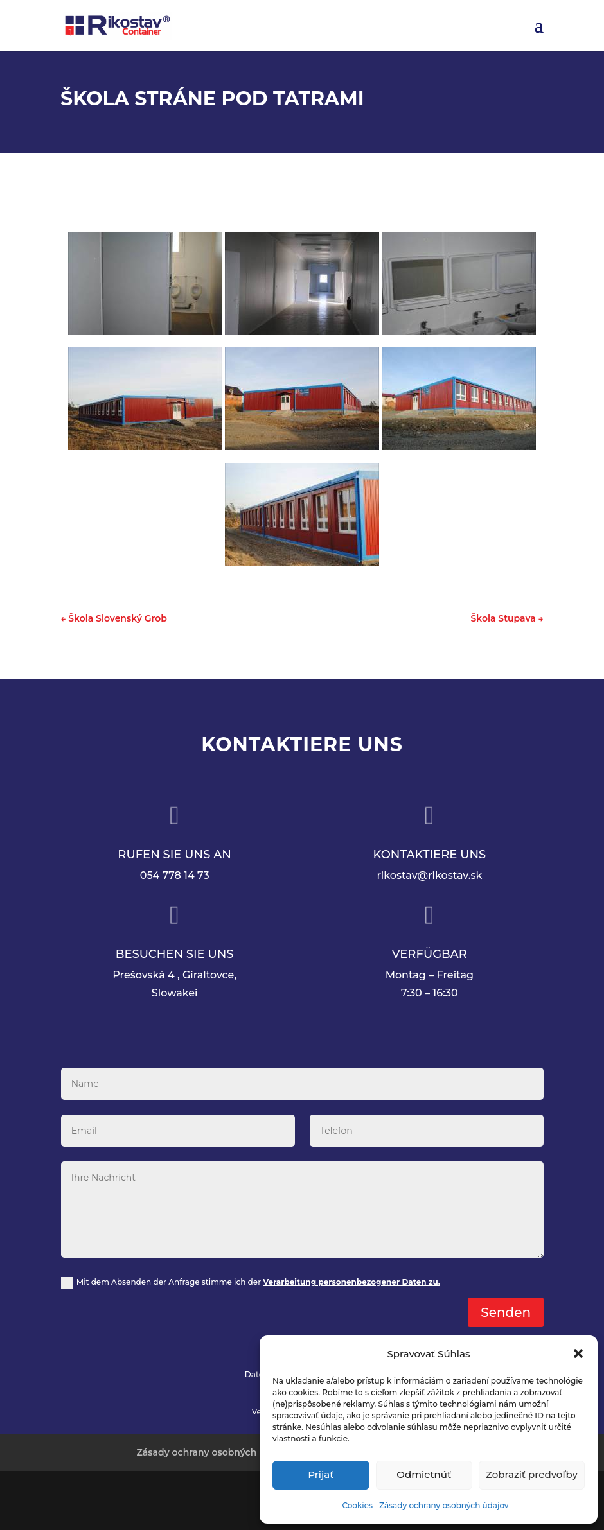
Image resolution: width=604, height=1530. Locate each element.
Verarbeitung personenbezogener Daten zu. (351, 1282)
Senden (506, 1312)
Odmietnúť (423, 1474)
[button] (578, 1353)
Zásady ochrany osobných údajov (444, 1505)
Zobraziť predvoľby (532, 1474)
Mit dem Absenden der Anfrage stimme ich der (250, 1283)
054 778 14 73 (174, 875)
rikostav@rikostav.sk (429, 875)
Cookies (357, 1505)
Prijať (320, 1474)
